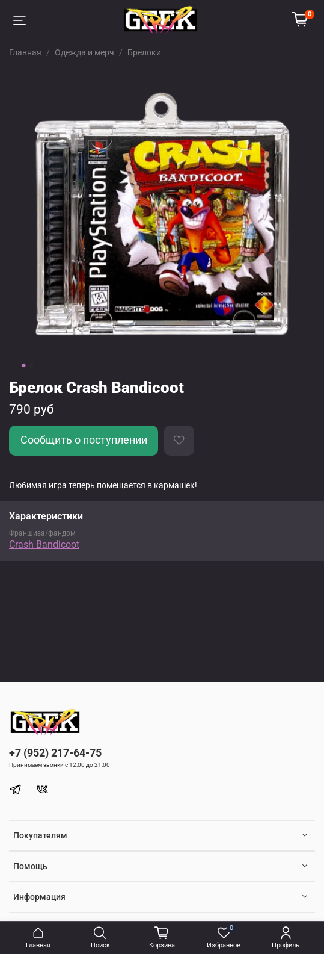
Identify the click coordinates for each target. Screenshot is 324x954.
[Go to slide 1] (23, 365)
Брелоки (144, 52)
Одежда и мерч (84, 52)
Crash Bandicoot (44, 544)
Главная (25, 52)
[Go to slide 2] (32, 365)
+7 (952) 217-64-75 (55, 752)
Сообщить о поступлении (83, 440)
